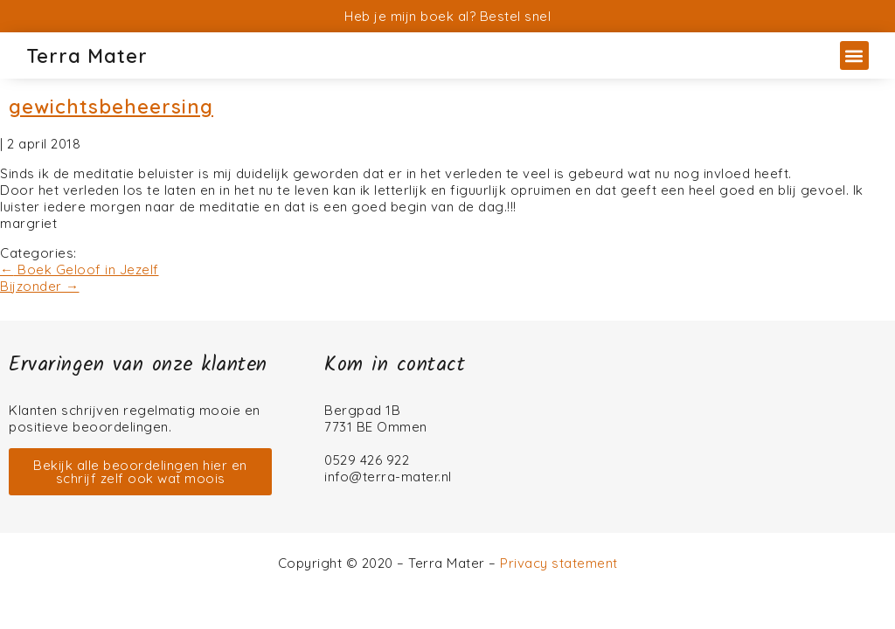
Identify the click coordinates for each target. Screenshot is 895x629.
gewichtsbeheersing (111, 106)
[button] (854, 55)
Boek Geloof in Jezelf (79, 269)
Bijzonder (40, 286)
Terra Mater (87, 56)
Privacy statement (559, 563)
